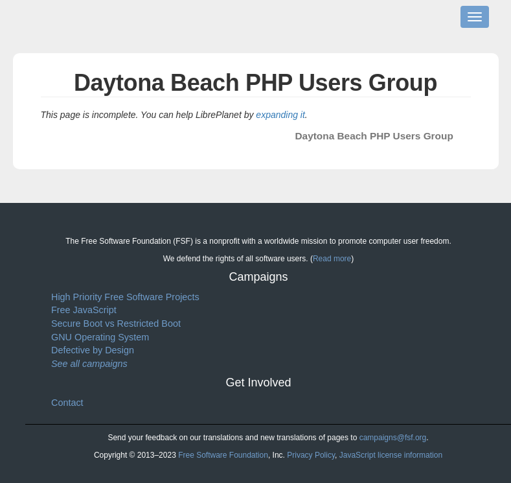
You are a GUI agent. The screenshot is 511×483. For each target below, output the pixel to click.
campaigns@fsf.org (393, 437)
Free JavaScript (84, 310)
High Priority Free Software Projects (125, 297)
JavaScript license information (390, 455)
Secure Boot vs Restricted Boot (116, 323)
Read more (332, 258)
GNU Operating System (100, 337)
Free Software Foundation (223, 455)
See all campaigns (89, 364)
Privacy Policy (311, 455)
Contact (67, 402)
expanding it (280, 115)
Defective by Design (92, 350)
